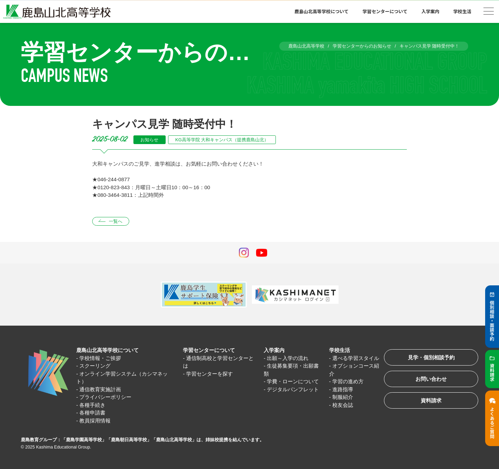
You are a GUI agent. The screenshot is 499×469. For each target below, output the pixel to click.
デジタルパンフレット (293, 389)
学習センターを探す (209, 374)
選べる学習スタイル (355, 358)
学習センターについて (385, 11)
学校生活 (462, 11)
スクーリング (95, 366)
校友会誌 (342, 405)
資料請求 (431, 400)
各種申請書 (92, 413)
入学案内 (430, 11)
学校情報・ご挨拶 (100, 358)
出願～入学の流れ (287, 358)
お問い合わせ (431, 379)
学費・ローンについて (293, 381)
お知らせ (149, 139)
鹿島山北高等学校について (322, 11)
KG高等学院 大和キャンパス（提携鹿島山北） (222, 139)
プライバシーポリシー (105, 397)
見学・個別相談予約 (431, 357)
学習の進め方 (348, 381)
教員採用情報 (95, 421)
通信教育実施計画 (100, 389)
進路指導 (342, 389)
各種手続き (92, 405)
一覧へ (115, 221)
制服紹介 (342, 397)
